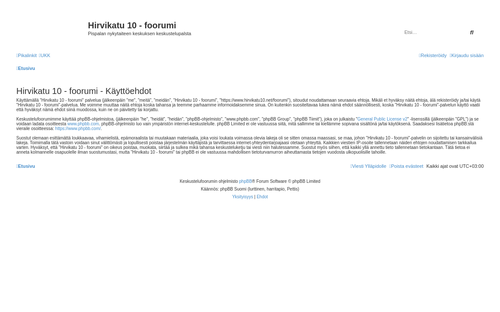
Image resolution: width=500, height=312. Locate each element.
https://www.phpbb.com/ (78, 128)
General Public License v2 (382, 119)
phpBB (245, 181)
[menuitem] (44, 55)
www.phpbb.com (83, 123)
